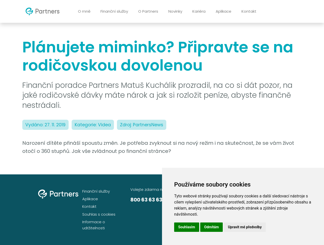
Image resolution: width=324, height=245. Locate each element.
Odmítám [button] (211, 227)
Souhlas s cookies (98, 214)
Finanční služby (114, 11)
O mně (84, 11)
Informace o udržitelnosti (93, 225)
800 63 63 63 (146, 199)
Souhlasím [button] (186, 227)
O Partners (148, 11)
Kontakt (248, 11)
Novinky (175, 11)
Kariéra (199, 11)
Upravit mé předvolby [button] (244, 227)
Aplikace (223, 11)
